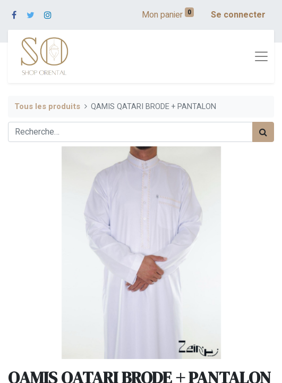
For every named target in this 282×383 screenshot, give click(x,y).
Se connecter (238, 15)
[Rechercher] (263, 132)
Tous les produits (47, 106)
